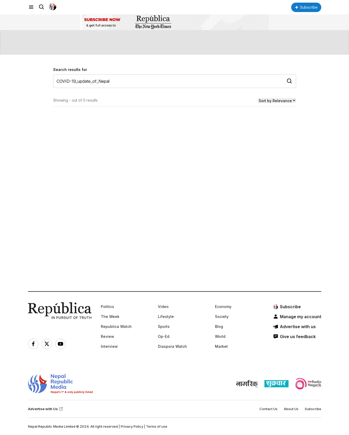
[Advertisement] (174, 218)
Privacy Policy (132, 426)
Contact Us (268, 409)
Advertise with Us (45, 409)
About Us (291, 409)
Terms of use (156, 426)
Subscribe (313, 409)
